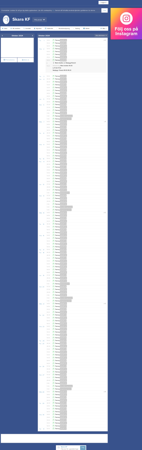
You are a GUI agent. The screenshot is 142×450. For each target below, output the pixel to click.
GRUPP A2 (63, 40)
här (53, 10)
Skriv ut (25, 60)
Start (4, 29)
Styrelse (37, 29)
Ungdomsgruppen (65, 119)
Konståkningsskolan (66, 116)
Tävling (76, 29)
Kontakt (27, 29)
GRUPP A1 (63, 43)
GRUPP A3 (63, 51)
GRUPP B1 (63, 60)
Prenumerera (9, 60)
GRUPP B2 (63, 96)
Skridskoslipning (63, 29)
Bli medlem (15, 29)
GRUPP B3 (63, 113)
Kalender (49, 29)
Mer (104, 29)
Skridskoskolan (64, 193)
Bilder (86, 29)
